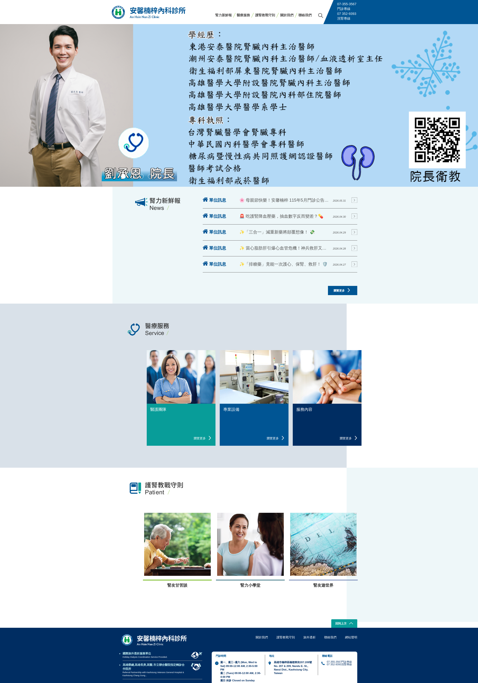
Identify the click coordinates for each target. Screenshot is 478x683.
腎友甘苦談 (177, 585)
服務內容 (304, 409)
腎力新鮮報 (223, 15)
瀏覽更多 (341, 290)
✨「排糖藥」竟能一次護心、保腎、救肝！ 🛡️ (283, 264)
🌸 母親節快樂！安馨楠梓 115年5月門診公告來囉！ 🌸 (284, 200)
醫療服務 (243, 15)
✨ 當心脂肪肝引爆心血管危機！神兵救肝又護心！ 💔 (284, 248)
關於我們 (286, 15)
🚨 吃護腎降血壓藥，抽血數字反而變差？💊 (281, 216)
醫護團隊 (158, 409)
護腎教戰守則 (265, 15)
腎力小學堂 (250, 585)
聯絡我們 (305, 15)
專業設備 (231, 409)
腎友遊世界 (323, 585)
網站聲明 (351, 637)
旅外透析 (309, 637)
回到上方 (344, 623)
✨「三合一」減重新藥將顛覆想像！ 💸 (277, 232)
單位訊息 (214, 200)
